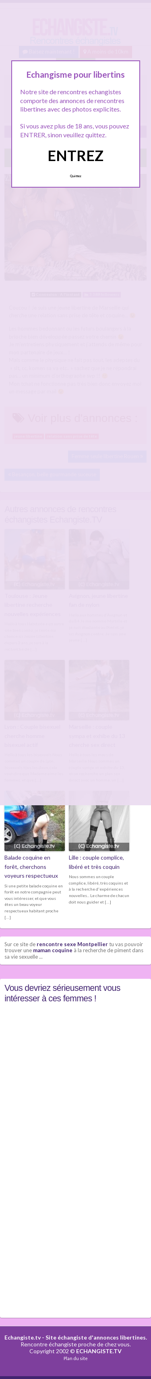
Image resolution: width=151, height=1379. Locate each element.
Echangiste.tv (22, 1337)
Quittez (75, 176)
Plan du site (76, 1358)
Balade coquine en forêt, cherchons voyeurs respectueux (31, 866)
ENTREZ (75, 155)
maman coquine (52, 950)
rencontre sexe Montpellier (72, 944)
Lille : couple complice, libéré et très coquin (96, 862)
